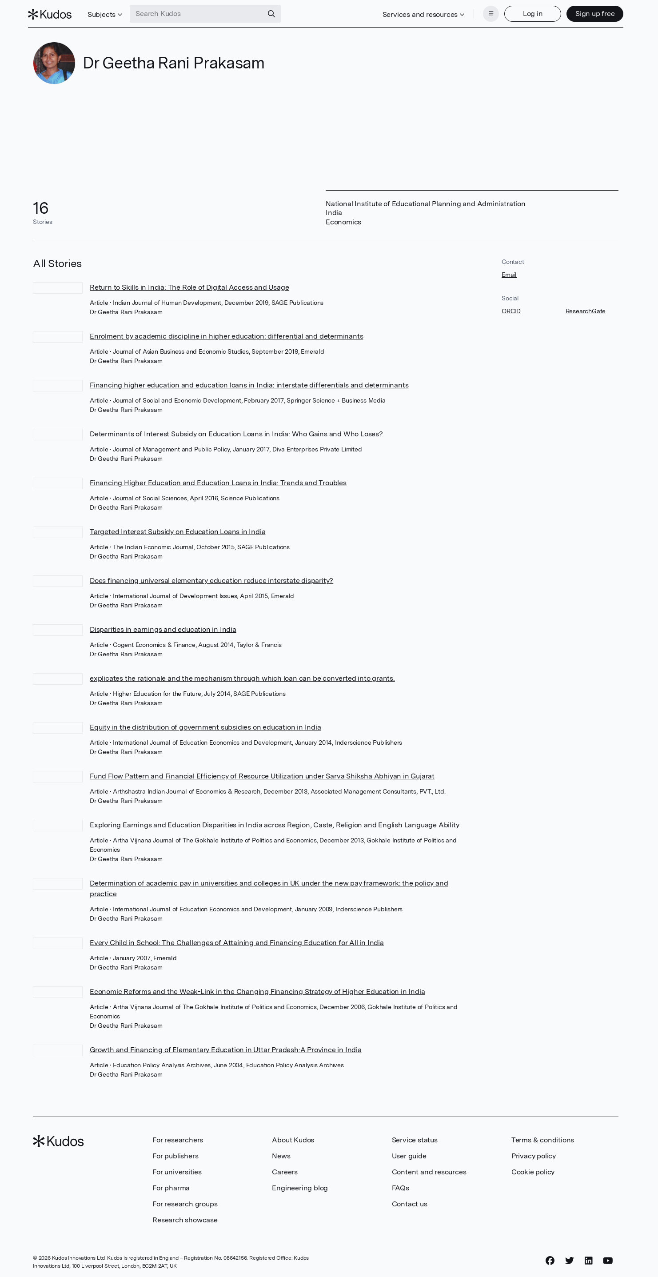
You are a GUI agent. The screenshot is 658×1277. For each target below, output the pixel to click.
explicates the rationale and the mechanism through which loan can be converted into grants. (242, 675)
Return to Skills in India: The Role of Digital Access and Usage (189, 284)
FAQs (400, 1185)
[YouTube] (608, 1258)
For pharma (171, 1185)
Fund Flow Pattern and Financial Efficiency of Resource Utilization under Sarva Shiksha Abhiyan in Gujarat (262, 773)
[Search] (276, 12)
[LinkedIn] (589, 1258)
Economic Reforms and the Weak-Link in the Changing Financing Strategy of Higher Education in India (257, 989)
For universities (177, 1169)
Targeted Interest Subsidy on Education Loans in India (177, 529)
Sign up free (590, 12)
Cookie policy (532, 1169)
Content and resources (429, 1169)
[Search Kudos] (201, 12)
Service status (415, 1137)
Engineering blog (300, 1185)
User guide (409, 1153)
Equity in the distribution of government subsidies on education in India (205, 724)
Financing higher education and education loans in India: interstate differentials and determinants (249, 382)
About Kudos (293, 1137)
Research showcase (185, 1217)
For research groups (184, 1201)
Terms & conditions (542, 1137)
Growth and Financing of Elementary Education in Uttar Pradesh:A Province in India (226, 1047)
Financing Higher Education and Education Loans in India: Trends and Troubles (218, 480)
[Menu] (486, 12)
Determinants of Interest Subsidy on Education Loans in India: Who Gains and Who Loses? (236, 431)
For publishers (175, 1153)
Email (509, 271)
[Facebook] (550, 1258)
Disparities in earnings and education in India (163, 627)
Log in (528, 12)
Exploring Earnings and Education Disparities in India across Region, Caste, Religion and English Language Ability (274, 822)
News (281, 1153)
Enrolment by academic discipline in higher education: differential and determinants (226, 333)
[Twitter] (569, 1258)
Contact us (409, 1201)
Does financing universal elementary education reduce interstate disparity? (211, 578)
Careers (285, 1169)
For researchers (177, 1137)
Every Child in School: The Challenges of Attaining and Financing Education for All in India (237, 940)
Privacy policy (533, 1153)
